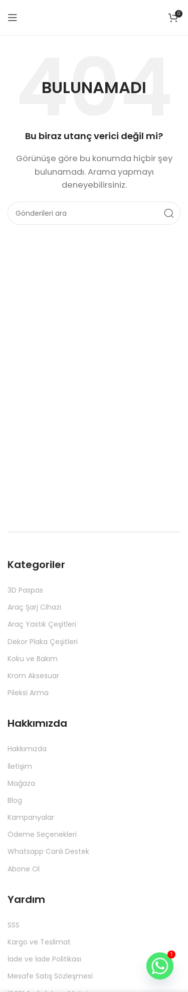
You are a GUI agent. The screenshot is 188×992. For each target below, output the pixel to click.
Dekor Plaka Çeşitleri (43, 642)
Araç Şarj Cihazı (34, 607)
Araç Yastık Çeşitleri (42, 624)
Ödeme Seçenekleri (42, 834)
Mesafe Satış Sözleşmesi (50, 976)
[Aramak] (94, 213)
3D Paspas (25, 590)
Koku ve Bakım (33, 659)
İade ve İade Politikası (44, 959)
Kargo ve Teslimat (39, 942)
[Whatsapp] (159, 965)
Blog (15, 800)
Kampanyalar (31, 817)
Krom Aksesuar (33, 676)
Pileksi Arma (28, 693)
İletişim (20, 766)
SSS (14, 925)
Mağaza (21, 783)
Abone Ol (24, 869)
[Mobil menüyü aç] (13, 18)
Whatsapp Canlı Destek (48, 851)
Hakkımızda (27, 749)
